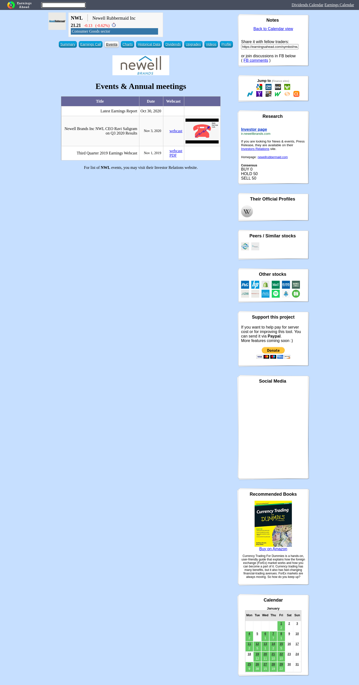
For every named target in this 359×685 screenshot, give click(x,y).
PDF (173, 155)
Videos (211, 44)
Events (111, 44)
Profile (226, 44)
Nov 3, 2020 (152, 131)
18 (249, 654)
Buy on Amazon (273, 549)
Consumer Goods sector (91, 31)
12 (257, 644)
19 (257, 654)
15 (281, 644)
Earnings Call (90, 44)
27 (265, 664)
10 (297, 633)
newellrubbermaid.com (273, 157)
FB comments (256, 60)
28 (273, 664)
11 (249, 644)
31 (297, 664)
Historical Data (149, 44)
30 (289, 664)
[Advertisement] (140, 209)
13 (265, 644)
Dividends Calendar (308, 5)
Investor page (254, 129)
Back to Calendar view (273, 29)
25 (249, 664)
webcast (176, 131)
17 (297, 644)
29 (281, 664)
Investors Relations (255, 149)
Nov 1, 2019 (152, 153)
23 (289, 654)
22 (281, 654)
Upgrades (193, 44)
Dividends (172, 44)
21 (273, 654)
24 (297, 654)
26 (257, 664)
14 (273, 644)
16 (289, 644)
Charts (127, 44)
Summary (67, 44)
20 (265, 654)
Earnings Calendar (339, 5)
